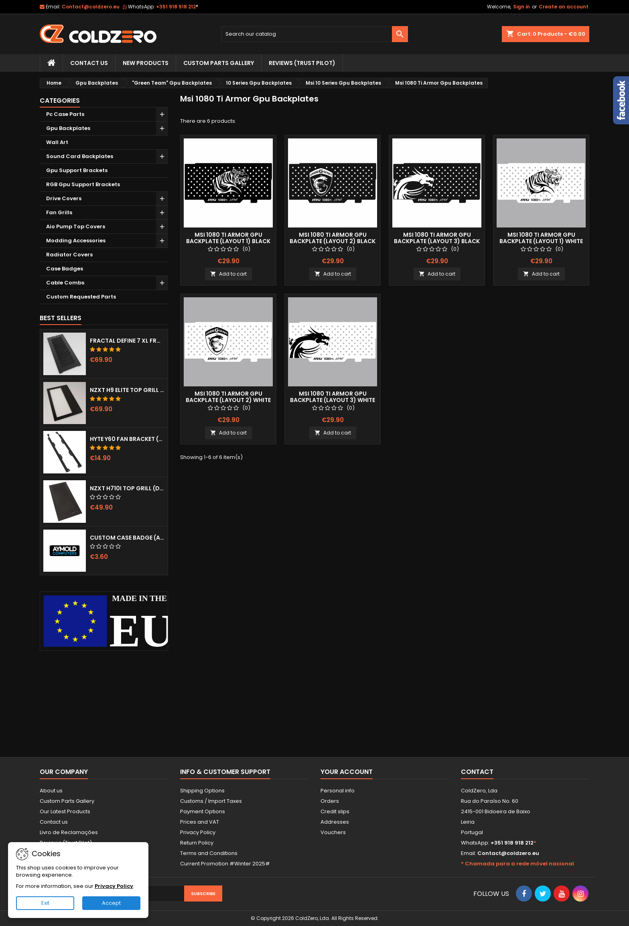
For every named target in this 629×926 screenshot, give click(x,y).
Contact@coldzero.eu (91, 6)
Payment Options (202, 811)
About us (51, 790)
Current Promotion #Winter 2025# (225, 863)
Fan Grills (59, 212)
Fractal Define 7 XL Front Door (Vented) (127, 340)
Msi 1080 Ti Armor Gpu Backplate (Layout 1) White (541, 238)
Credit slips (335, 811)
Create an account (563, 6)
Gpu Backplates (68, 128)
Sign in (521, 6)
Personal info (338, 790)
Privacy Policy (197, 832)
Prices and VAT (199, 822)
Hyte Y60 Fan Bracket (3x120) (127, 439)
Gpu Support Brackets (77, 170)
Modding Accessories (76, 240)
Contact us (54, 822)
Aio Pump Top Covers (75, 226)
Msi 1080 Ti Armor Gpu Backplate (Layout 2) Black (332, 238)
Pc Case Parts (65, 114)
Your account (347, 771)
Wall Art (57, 142)
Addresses (335, 822)
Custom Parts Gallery (218, 63)
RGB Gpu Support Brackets (83, 184)
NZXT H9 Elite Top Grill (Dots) (127, 390)
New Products (145, 63)
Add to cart (228, 273)
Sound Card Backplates (79, 156)
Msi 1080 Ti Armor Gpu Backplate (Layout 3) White (332, 397)
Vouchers (333, 832)
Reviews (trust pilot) (302, 63)
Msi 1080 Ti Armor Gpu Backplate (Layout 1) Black (228, 238)
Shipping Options (202, 790)
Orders (330, 801)
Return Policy (196, 843)
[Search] (314, 34)
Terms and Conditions (208, 853)
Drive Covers (63, 198)
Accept (111, 903)
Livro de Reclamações (69, 832)
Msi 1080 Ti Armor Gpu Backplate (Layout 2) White (228, 397)
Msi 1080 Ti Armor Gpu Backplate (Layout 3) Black (437, 238)
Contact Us (89, 63)
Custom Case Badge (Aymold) (127, 537)
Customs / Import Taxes (211, 801)
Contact (477, 771)
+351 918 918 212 (177, 6)
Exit (45, 903)
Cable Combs (65, 282)
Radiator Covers (69, 254)
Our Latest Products (65, 811)
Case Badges (64, 268)
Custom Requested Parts (81, 297)
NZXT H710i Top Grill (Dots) (127, 488)
